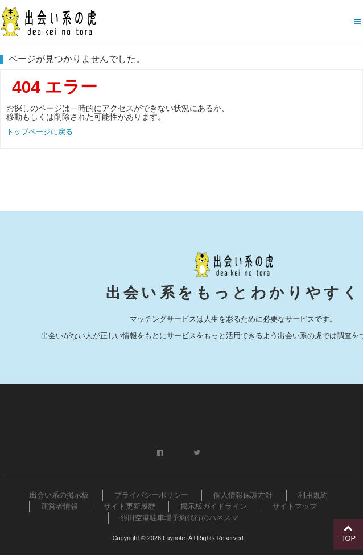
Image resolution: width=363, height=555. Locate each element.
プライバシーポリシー (151, 495)
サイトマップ (295, 506)
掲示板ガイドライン (213, 506)
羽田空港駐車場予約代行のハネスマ (179, 517)
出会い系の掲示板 (59, 495)
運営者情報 (59, 506)
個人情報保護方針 (243, 495)
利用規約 (313, 495)
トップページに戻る (39, 132)
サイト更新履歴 (129, 506)
